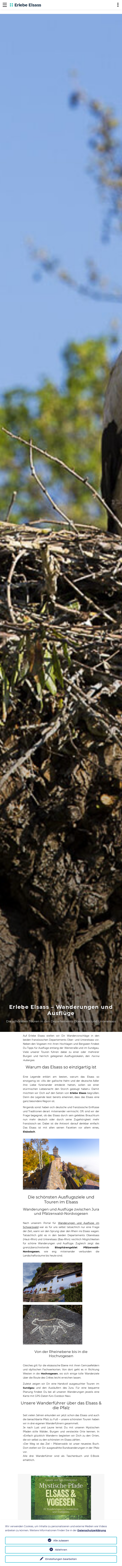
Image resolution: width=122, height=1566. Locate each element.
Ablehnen (61, 1549)
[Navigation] (5, 5)
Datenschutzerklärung (91, 1530)
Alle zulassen (61, 1540)
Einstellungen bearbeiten (61, 1559)
